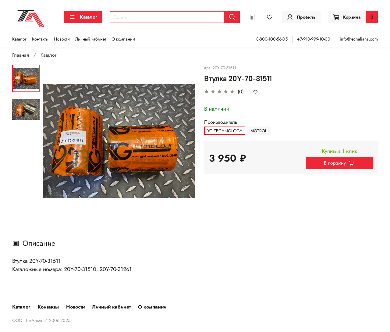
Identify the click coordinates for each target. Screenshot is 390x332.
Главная (20, 55)
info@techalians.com (359, 39)
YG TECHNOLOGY (224, 131)
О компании (123, 39)
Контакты (40, 39)
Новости (62, 39)
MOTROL (258, 131)
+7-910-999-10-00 (313, 39)
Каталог (83, 16)
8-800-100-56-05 (272, 39)
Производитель (220, 122)
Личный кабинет (90, 39)
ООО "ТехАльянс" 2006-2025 (41, 320)
